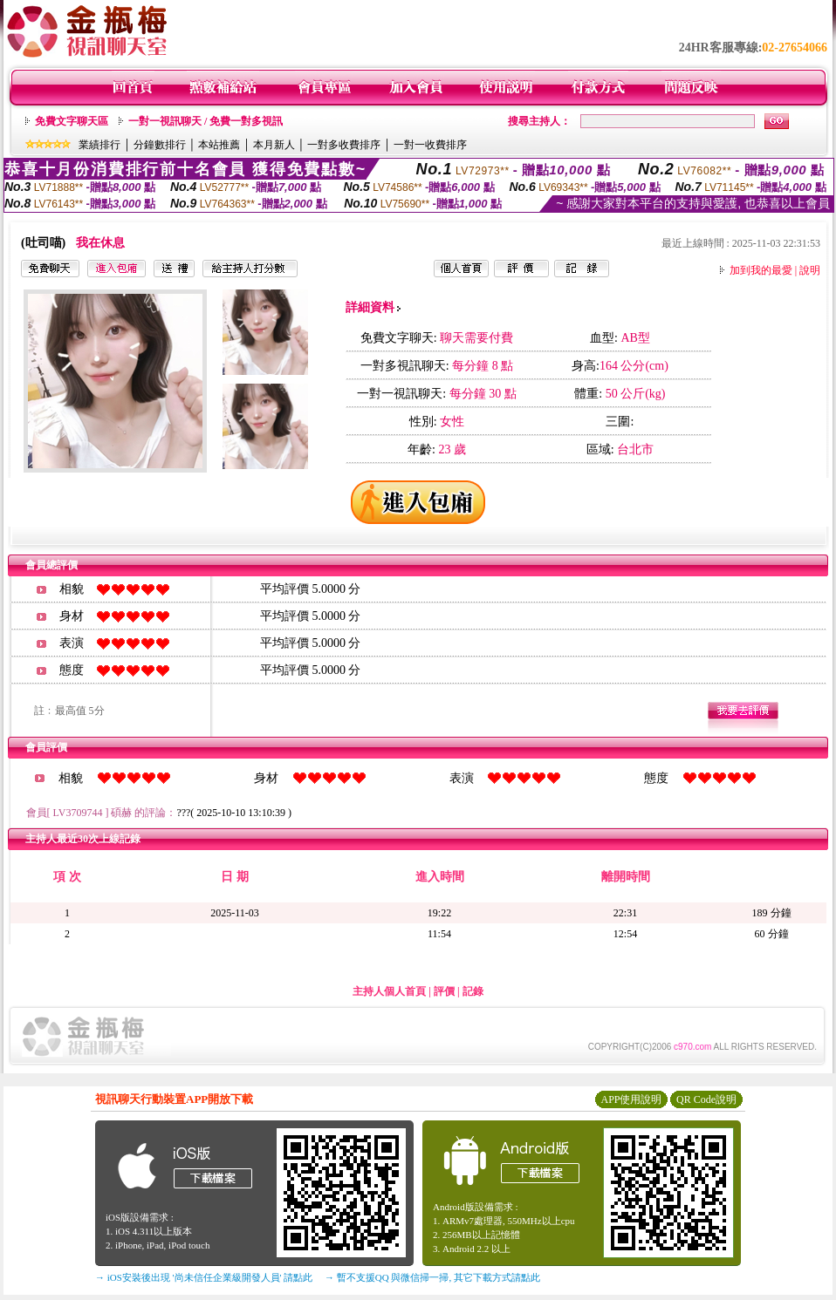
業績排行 (99, 145)
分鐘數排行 (160, 145)
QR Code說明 (706, 1099)
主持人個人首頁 (389, 991)
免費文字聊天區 (71, 121)
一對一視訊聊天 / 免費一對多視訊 (205, 121)
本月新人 (274, 145)
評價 (444, 991)
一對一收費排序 (430, 145)
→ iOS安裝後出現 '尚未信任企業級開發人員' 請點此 (203, 1277)
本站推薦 (219, 145)
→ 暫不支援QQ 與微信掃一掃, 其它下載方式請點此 (432, 1277)
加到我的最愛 (761, 270)
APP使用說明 (630, 1099)
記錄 (473, 991)
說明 (809, 270)
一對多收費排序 (343, 145)
